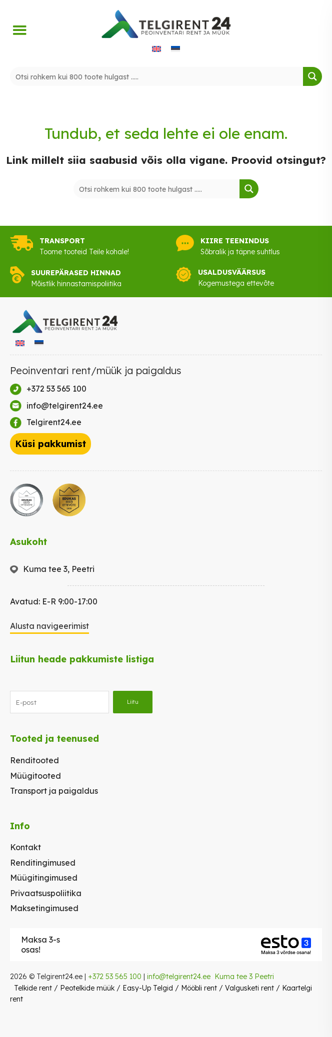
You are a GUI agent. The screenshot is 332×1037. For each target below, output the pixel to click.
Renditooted (34, 760)
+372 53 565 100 (115, 976)
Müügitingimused (44, 878)
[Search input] (157, 76)
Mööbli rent (199, 988)
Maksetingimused (44, 908)
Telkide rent (33, 988)
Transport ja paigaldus (54, 791)
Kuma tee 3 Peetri (244, 976)
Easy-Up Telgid (147, 988)
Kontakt (25, 847)
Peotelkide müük (87, 988)
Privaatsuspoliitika (46, 893)
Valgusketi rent (249, 988)
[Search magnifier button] (312, 76)
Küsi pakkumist (50, 444)
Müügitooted (35, 776)
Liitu (132, 701)
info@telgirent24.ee (178, 976)
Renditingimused (43, 863)
